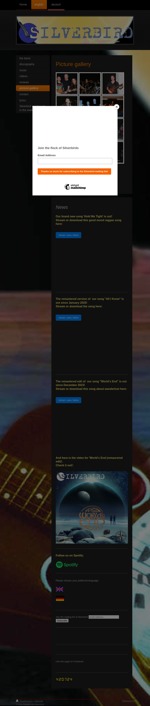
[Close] (116, 106)
